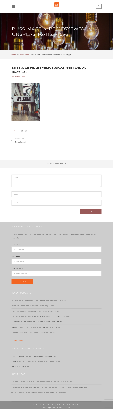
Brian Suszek (23, 55)
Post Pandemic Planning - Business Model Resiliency (34, 354)
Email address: (18, 266)
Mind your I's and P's (20, 365)
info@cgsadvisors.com (56, 405)
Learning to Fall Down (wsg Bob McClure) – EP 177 (33, 304)
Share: (15, 131)
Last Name (16, 254)
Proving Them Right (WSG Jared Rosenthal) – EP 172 (33, 331)
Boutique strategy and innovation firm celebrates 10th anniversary (42, 380)
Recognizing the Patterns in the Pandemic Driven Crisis (36, 360)
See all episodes (18, 339)
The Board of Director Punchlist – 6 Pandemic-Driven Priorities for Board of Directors (49, 385)
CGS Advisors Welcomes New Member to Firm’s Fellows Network (39, 391)
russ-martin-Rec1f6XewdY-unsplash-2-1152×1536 (49, 70)
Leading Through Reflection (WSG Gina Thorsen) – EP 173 (36, 325)
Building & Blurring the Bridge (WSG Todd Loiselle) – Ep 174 (37, 320)
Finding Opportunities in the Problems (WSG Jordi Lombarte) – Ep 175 (41, 315)
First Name (16, 242)
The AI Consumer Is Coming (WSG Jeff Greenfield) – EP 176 (35, 309)
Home (14, 55)
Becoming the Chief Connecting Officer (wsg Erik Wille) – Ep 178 (39, 298)
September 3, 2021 (18, 76)
